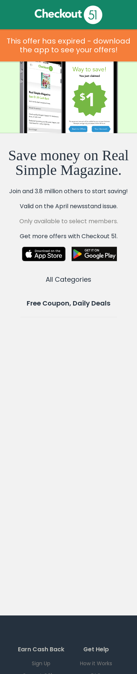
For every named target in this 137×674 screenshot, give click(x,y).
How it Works (96, 663)
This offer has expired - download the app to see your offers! (68, 45)
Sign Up (41, 663)
